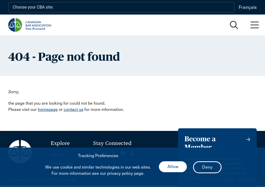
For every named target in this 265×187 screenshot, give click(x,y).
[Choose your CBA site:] (121, 7)
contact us (73, 109)
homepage (48, 109)
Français (248, 7)
